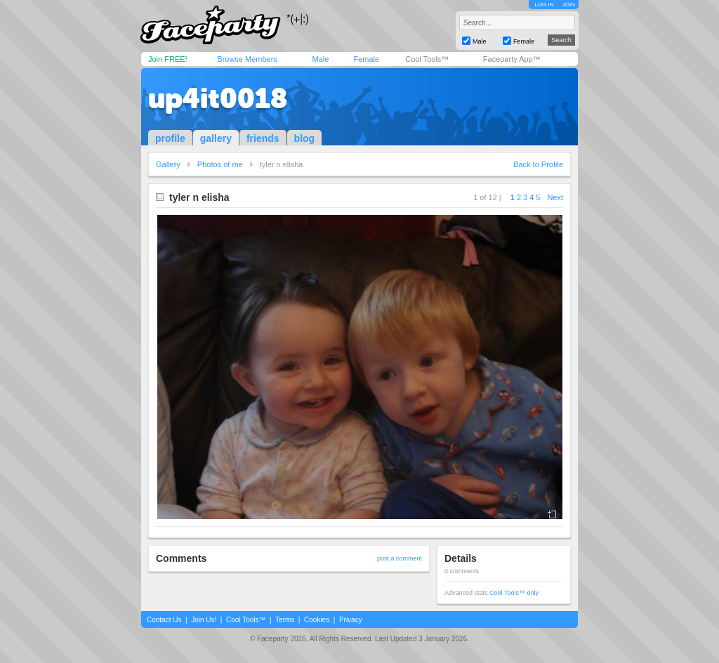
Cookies (316, 620)
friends (262, 138)
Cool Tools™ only (514, 592)
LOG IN (543, 4)
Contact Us (164, 620)
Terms (284, 620)
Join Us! (203, 620)
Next (555, 197)
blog (304, 138)
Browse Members (247, 59)
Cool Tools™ (427, 59)
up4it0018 (217, 98)
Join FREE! (167, 59)
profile (170, 138)
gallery (216, 138)
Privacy (350, 620)
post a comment (399, 558)
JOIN (568, 4)
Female (366, 59)
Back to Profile (538, 164)
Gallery (168, 164)
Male (320, 59)
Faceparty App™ (512, 59)
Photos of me (220, 164)
